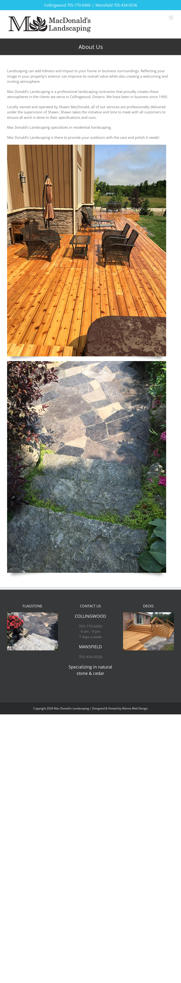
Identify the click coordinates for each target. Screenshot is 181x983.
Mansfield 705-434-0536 (116, 5)
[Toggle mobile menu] (171, 17)
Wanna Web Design (135, 708)
